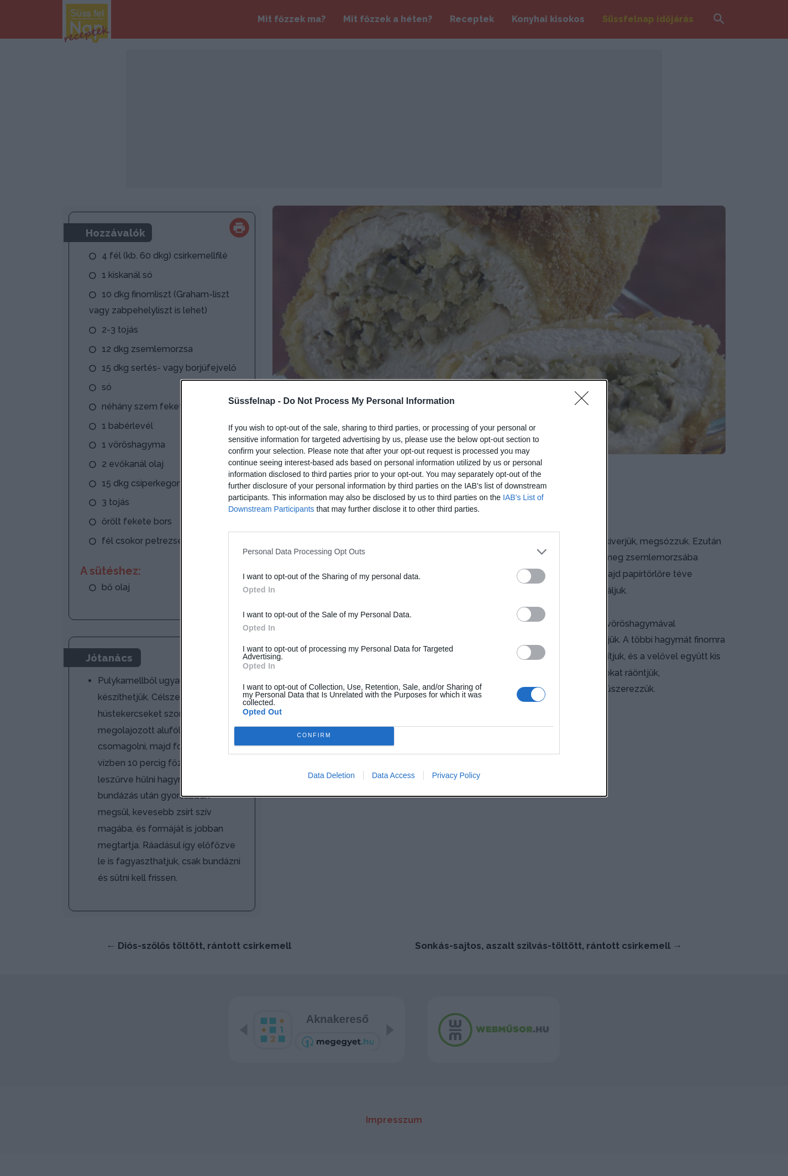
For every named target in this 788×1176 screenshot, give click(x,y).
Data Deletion (331, 775)
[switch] (531, 576)
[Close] (585, 401)
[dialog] (394, 588)
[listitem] (394, 552)
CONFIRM (314, 736)
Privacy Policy (456, 775)
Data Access (393, 775)
